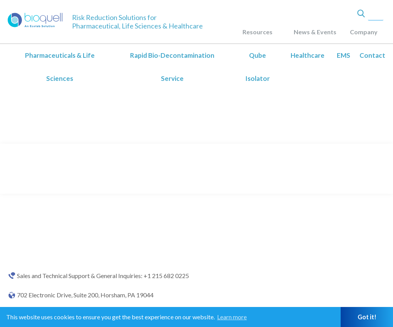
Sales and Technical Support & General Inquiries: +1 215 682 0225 (103, 275)
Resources (257, 31)
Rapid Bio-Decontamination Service (172, 66)
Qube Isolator (257, 66)
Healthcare (307, 55)
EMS (343, 55)
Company (364, 31)
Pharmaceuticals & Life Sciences (60, 66)
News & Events (315, 31)
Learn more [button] (232, 316)
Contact (372, 55)
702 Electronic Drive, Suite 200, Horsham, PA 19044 (85, 295)
